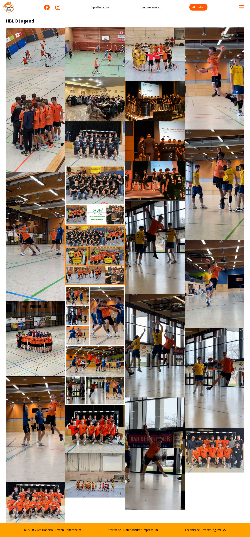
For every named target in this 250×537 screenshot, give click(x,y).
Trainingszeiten (150, 7)
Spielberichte (100, 7)
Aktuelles (198, 7)
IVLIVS (221, 530)
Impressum (150, 530)
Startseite (114, 530)
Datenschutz (131, 530)
